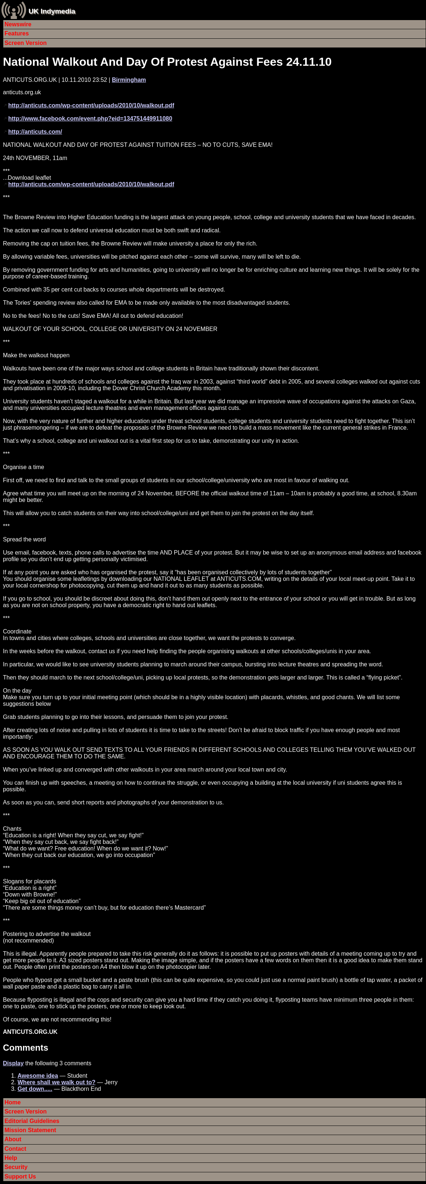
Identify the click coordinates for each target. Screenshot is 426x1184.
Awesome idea (38, 1076)
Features (16, 33)
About (12, 1139)
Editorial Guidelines (31, 1121)
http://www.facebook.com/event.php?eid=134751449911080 (90, 118)
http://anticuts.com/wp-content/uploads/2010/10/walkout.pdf (91, 105)
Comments (25, 1047)
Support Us (20, 1176)
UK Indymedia (51, 11)
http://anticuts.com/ (35, 132)
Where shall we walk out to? (56, 1082)
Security (15, 1167)
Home (12, 1102)
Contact (15, 1149)
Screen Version (25, 43)
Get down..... (35, 1089)
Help (10, 1158)
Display (13, 1063)
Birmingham (129, 80)
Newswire (17, 24)
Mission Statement (30, 1130)
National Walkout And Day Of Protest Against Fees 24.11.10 (167, 61)
